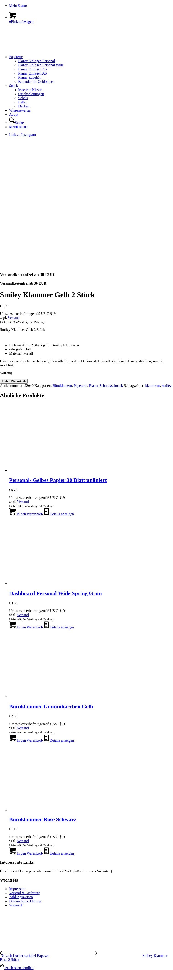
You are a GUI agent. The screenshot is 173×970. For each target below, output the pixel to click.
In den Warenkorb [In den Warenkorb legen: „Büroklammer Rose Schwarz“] (26, 853)
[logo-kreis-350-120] (34, 49)
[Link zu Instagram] (22, 134)
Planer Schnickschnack (106, 385)
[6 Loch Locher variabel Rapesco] (47, 955)
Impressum (17, 889)
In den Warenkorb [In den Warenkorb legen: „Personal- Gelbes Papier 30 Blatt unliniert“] (26, 514)
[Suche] (16, 123)
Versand (14, 318)
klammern (152, 385)
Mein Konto (18, 6)
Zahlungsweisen (21, 897)
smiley (167, 385)
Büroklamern (62, 385)
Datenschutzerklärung (25, 901)
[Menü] (18, 127)
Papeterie (80, 385)
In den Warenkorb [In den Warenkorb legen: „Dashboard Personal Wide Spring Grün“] (26, 627)
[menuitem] (91, 6)
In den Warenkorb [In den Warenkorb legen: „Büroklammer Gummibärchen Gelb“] (26, 740)
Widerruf (15, 905)
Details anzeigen (59, 514)
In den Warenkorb (14, 381)
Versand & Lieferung (24, 893)
